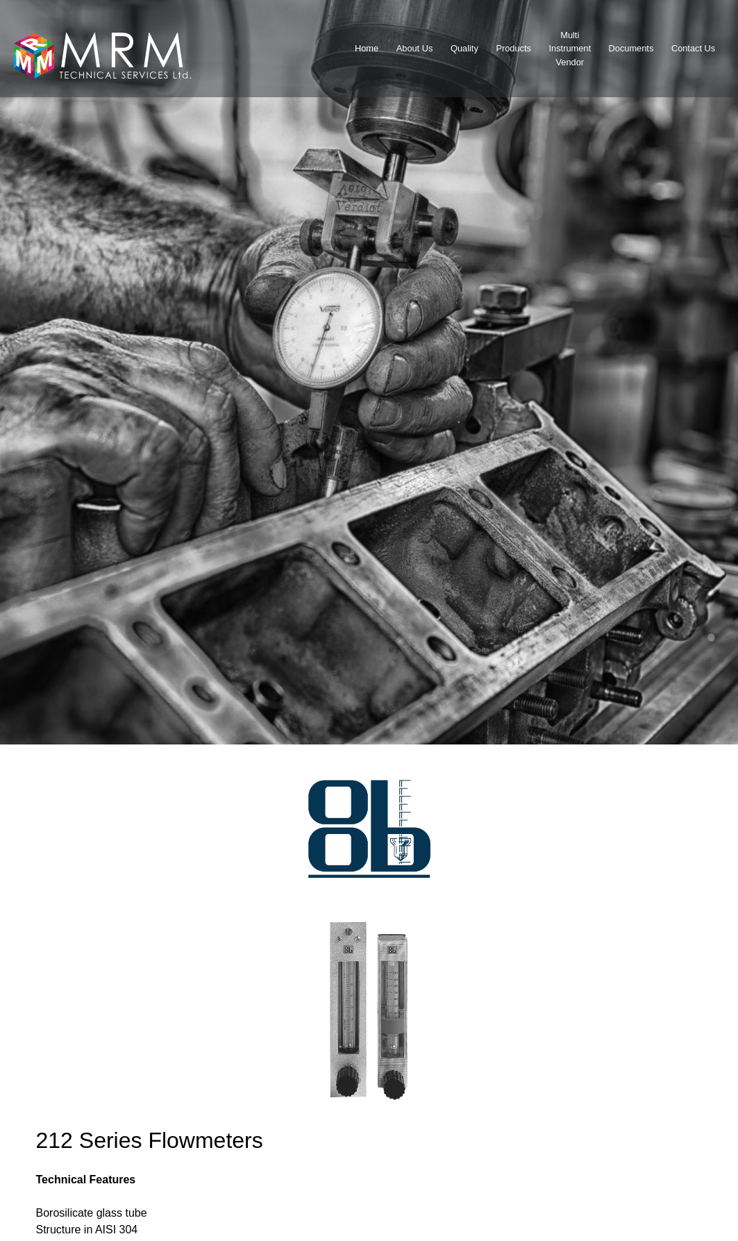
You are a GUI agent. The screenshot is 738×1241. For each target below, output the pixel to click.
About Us (414, 48)
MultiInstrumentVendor (570, 48)
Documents (631, 48)
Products (513, 48)
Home (366, 48)
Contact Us (693, 48)
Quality (464, 48)
